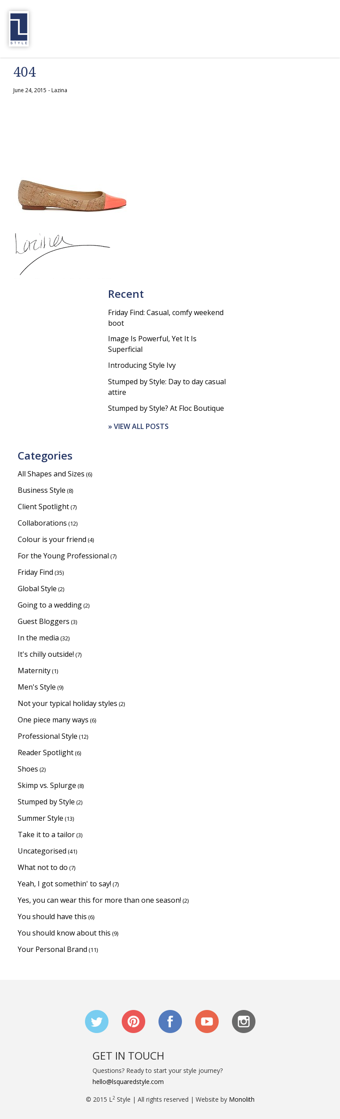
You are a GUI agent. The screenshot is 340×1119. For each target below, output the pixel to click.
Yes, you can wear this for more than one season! (99, 900)
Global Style (37, 588)
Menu (324, 29)
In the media (38, 638)
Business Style (42, 490)
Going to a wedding (50, 605)
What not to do (43, 867)
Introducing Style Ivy (142, 365)
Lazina (59, 90)
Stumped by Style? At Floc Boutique (166, 408)
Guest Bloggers (44, 621)
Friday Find (35, 572)
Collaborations (42, 523)
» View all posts (138, 426)
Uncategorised (42, 851)
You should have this (52, 916)
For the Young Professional (63, 556)
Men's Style (37, 687)
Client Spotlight (43, 506)
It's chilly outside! (46, 654)
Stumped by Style (46, 802)
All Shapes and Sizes (51, 474)
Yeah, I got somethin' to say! (64, 884)
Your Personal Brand (52, 949)
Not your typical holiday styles (67, 703)
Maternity (34, 670)
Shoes (28, 769)
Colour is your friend (52, 539)
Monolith (242, 1099)
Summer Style (40, 818)
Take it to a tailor (46, 834)
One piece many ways (53, 720)
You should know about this (64, 933)
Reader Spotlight (45, 752)
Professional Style (47, 736)
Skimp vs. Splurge (47, 785)
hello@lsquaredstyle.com (128, 1081)
